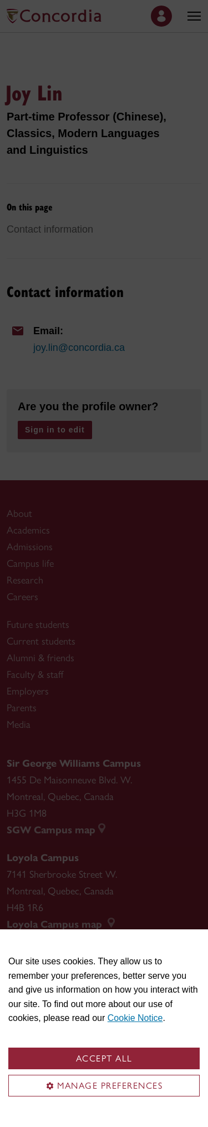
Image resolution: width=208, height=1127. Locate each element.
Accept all (104, 1058)
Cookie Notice (135, 1018)
